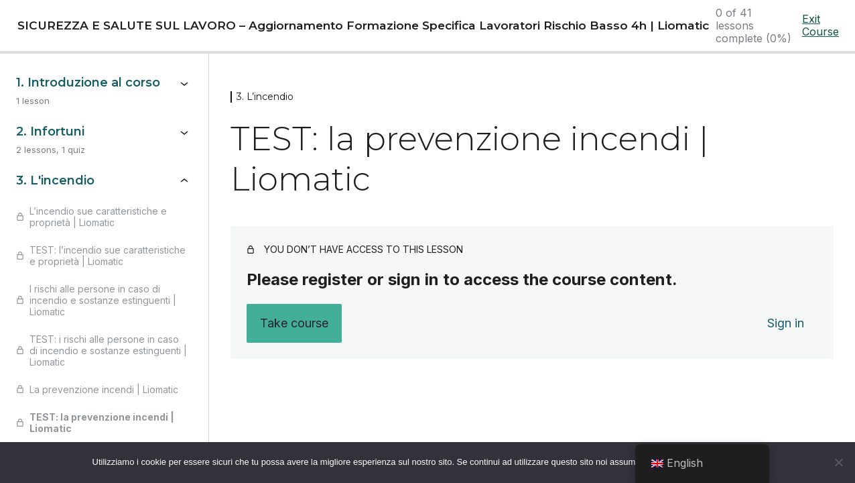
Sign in (785, 323)
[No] (838, 462)
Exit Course (820, 25)
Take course (294, 323)
